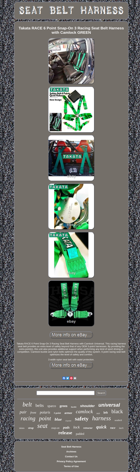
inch (98, 413)
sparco (51, 406)
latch (121, 428)
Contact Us (71, 456)
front (33, 412)
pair (23, 412)
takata (21, 428)
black (117, 411)
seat (42, 425)
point (45, 418)
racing (28, 418)
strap (31, 427)
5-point (57, 413)
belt (27, 404)
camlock (84, 411)
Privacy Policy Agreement (71, 461)
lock (76, 427)
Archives (71, 451)
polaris (45, 412)
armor (68, 412)
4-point (68, 421)
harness (101, 418)
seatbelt (118, 420)
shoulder (87, 406)
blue (58, 419)
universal (109, 405)
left (106, 412)
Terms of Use (71, 466)
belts (40, 405)
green (63, 406)
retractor (88, 428)
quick (101, 426)
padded (80, 433)
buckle (74, 407)
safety (82, 419)
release (65, 432)
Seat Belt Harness (71, 446)
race (112, 427)
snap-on (55, 428)
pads (66, 427)
